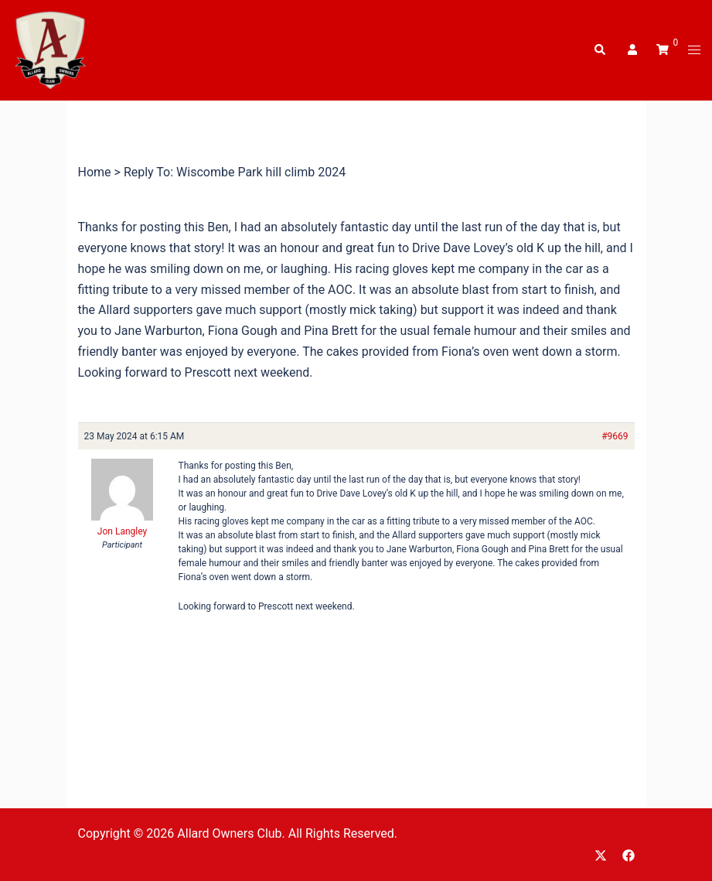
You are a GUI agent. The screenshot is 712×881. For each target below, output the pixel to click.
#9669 (614, 436)
